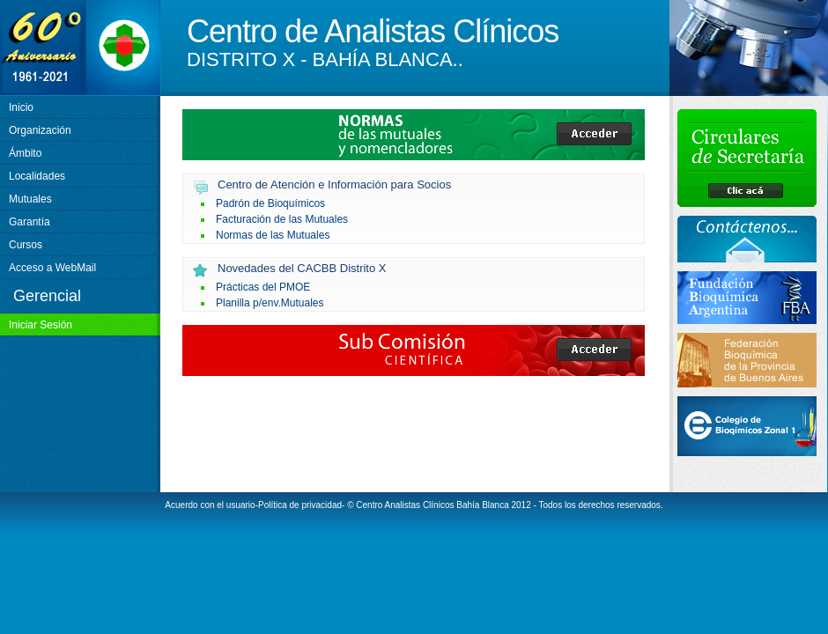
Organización (40, 130)
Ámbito (25, 153)
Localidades (37, 176)
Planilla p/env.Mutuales (270, 303)
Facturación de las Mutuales (282, 219)
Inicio (21, 107)
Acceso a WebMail (52, 268)
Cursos (25, 245)
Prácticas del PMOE (263, 287)
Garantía (29, 222)
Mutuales (30, 199)
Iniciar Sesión (40, 325)
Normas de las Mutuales (272, 235)
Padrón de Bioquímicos (270, 203)
